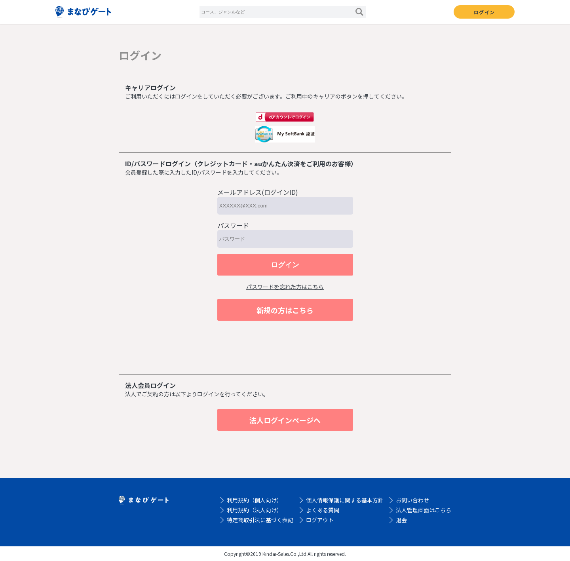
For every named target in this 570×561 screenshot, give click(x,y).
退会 (401, 520)
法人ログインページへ (285, 420)
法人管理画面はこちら (423, 510)
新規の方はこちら (285, 310)
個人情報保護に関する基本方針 (345, 500)
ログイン (484, 12)
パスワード (233, 225)
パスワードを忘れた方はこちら (285, 287)
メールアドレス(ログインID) (257, 192)
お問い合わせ (412, 500)
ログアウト (320, 520)
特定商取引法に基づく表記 (260, 520)
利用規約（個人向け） (254, 500)
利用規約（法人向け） (254, 510)
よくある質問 (322, 510)
